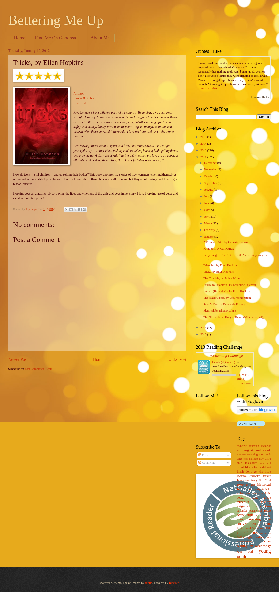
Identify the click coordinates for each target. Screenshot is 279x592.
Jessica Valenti (210, 88)
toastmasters (265, 533)
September (211, 183)
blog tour (258, 454)
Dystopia (242, 475)
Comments (206, 462)
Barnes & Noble (84, 98)
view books (246, 383)
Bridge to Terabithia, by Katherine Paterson (229, 284)
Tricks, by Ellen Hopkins (218, 271)
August (208, 189)
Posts (203, 455)
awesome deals (244, 454)
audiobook (263, 450)
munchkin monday (254, 502)
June (207, 203)
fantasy (267, 475)
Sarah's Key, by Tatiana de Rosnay (224, 304)
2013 (203, 150)
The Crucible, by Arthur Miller (222, 278)
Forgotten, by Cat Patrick (218, 248)
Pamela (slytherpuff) (223, 362)
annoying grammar (260, 445)
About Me (100, 37)
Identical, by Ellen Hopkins (220, 310)
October (209, 176)
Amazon (79, 93)
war (239, 551)
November (211, 169)
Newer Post (18, 359)
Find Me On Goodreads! (58, 37)
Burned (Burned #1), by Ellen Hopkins (226, 291)
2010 (203, 334)
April (207, 216)
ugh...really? (255, 537)
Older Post (177, 359)
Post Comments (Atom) (39, 368)
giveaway (242, 484)
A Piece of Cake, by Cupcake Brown (225, 242)
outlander (242, 510)
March (208, 223)
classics (252, 463)
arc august (245, 450)
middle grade (260, 497)
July (207, 196)
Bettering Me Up (56, 20)
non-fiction (263, 506)
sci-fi (258, 515)
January (209, 236)
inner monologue (254, 493)
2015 (203, 137)
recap (267, 510)
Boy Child (265, 458)
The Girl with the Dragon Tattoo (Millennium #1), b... (235, 317)
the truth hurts (247, 533)
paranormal (255, 510)
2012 (203, 157)
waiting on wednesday (254, 546)
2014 (203, 143)
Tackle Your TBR (261, 528)
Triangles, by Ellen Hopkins (220, 265)
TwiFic (241, 537)
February (210, 230)
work (250, 551)
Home (19, 37)
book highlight (250, 459)
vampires (265, 541)
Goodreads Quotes (260, 97)
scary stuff (245, 515)
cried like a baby (249, 467)
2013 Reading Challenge (225, 356)
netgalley (243, 506)
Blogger (173, 582)
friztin (148, 582)
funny (254, 480)
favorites (243, 480)
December (210, 162)
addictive (242, 445)
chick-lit (242, 463)
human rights (256, 489)
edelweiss (254, 475)
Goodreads (80, 103)
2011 (203, 327)
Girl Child (265, 480)
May (207, 209)
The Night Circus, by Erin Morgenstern (227, 297)
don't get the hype (258, 471)
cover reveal (265, 463)
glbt (253, 484)
